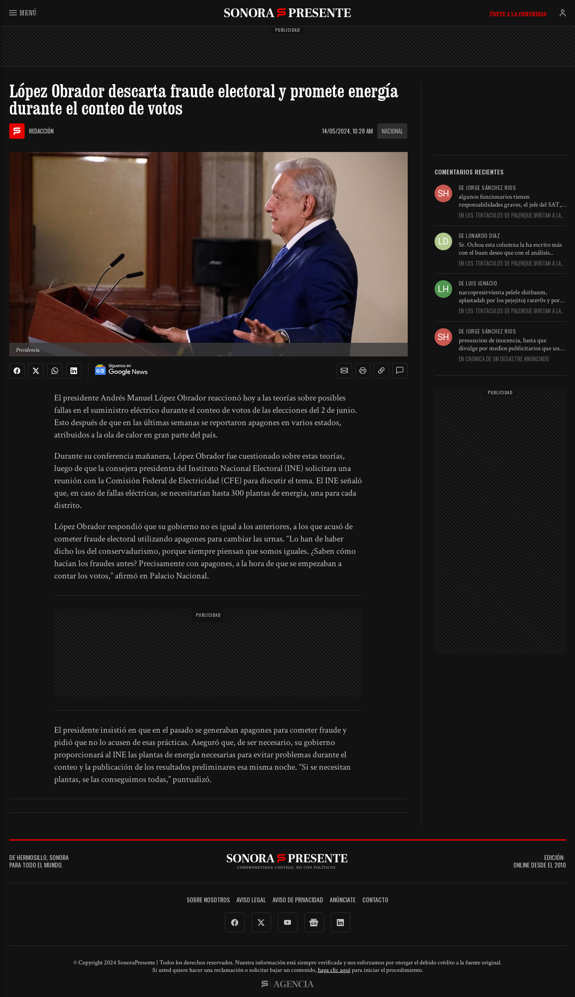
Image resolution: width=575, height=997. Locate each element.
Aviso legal (251, 900)
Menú (23, 12)
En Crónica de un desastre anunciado (504, 359)
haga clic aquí (334, 970)
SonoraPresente (287, 13)
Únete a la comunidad (518, 14)
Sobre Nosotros (208, 900)
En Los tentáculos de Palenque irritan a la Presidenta (510, 215)
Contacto (375, 900)
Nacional (392, 130)
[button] (344, 371)
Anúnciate (343, 900)
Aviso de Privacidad (298, 900)
